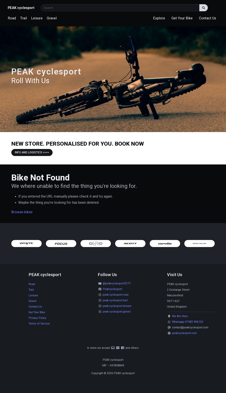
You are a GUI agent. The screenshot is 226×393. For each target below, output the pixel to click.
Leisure (37, 18)
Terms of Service (39, 323)
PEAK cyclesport (21, 8)
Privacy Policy (37, 318)
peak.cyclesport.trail (115, 300)
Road (12, 18)
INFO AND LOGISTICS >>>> (32, 152)
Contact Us (207, 18)
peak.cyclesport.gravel (116, 311)
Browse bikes (21, 212)
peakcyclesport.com (184, 333)
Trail (23, 18)
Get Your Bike (182, 18)
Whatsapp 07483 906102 (187, 321)
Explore (159, 18)
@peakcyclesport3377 (117, 283)
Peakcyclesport (112, 289)
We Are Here (180, 316)
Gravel (52, 18)
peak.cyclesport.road (115, 294)
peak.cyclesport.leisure (117, 306)
